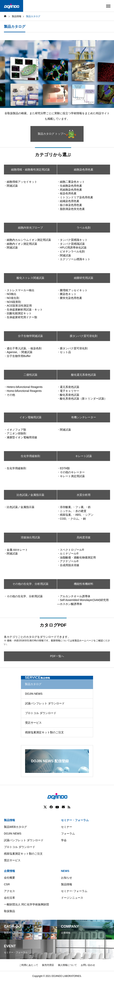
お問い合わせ (88, 965)
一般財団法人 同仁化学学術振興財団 (26, 904)
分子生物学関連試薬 (30, 336)
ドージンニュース (72, 897)
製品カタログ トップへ (57, 134)
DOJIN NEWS (33, 693)
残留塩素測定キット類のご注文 (44, 732)
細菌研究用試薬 (83, 277)
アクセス (9, 891)
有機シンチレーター (83, 417)
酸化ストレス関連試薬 (30, 277)
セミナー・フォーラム (75, 820)
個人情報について (67, 965)
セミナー (66, 826)
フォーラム (68, 833)
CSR (7, 884)
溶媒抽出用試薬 (30, 537)
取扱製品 (9, 911)
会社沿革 (9, 897)
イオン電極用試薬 (30, 417)
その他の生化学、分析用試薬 (30, 583)
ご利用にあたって (28, 965)
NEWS (65, 871)
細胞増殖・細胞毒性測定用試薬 (30, 169)
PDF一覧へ (57, 656)
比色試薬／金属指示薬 (30, 494)
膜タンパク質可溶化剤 (83, 336)
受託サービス (33, 722)
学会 (64, 840)
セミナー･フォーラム (74, 891)
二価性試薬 (30, 374)
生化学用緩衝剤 (30, 456)
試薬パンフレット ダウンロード (45, 703)
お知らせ (66, 877)
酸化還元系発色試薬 (83, 374)
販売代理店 (48, 965)
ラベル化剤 (83, 227)
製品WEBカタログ (15, 826)
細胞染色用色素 (83, 169)
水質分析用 (83, 494)
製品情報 (9, 820)
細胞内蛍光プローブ (30, 227)
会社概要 (9, 877)
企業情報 (9, 871)
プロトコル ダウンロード (40, 713)
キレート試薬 (83, 456)
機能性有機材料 (83, 583)
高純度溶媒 (83, 537)
